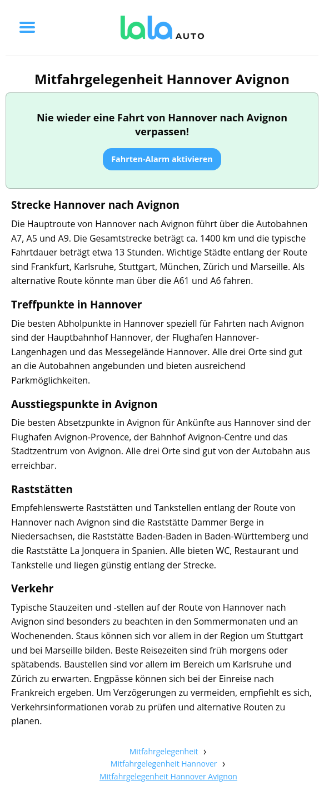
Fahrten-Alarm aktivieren (162, 159)
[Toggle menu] (27, 27)
